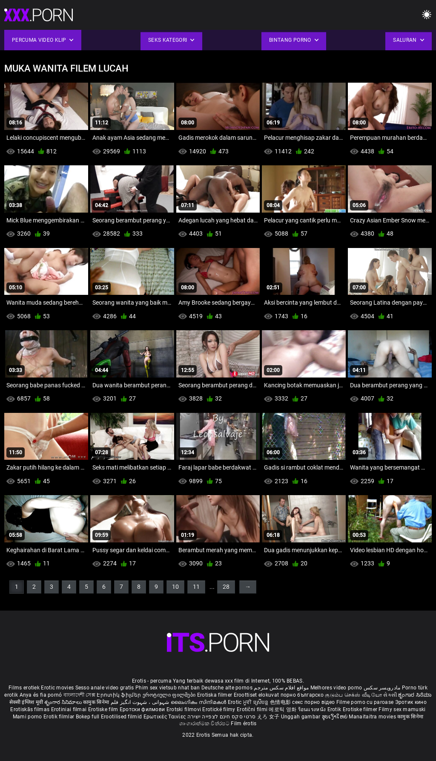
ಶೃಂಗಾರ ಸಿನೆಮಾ (414, 695)
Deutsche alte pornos (226, 688)
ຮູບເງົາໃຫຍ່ (335, 717)
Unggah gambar (301, 717)
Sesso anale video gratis (104, 688)
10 (175, 586)
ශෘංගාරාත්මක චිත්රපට (205, 723)
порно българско (302, 695)
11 (196, 586)
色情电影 (281, 702)
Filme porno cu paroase (365, 702)
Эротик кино (411, 702)
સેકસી (390, 695)
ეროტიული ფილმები (170, 695)
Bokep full (88, 717)
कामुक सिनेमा (96, 702)
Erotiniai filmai (69, 709)
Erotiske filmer (361, 709)
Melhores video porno (336, 688)
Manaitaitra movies (373, 717)
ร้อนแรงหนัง (312, 709)
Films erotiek (24, 688)
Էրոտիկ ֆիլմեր (119, 695)
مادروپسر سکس (382, 688)
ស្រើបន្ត (261, 702)
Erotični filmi (253, 709)
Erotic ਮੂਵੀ (240, 702)
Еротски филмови (143, 709)
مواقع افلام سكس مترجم (281, 688)
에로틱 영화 (283, 709)
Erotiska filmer (215, 695)
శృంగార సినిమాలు (63, 702)
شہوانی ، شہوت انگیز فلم (141, 702)
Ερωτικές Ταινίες (165, 717)
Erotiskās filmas (30, 709)
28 (226, 586)
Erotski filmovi (184, 709)
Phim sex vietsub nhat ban (167, 688)
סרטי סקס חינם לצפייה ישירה (221, 717)
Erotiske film (104, 709)
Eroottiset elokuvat (257, 695)
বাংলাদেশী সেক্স (79, 695)
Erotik (335, 709)
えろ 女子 (268, 717)
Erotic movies (58, 688)
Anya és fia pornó (41, 695)
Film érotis (243, 723)
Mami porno (27, 717)
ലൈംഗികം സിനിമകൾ (199, 702)
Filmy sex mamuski (402, 709)
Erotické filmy (219, 709)
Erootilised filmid (122, 717)
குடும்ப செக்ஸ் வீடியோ (353, 695)
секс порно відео (313, 702)
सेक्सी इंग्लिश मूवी (26, 702)
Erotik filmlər (59, 717)
